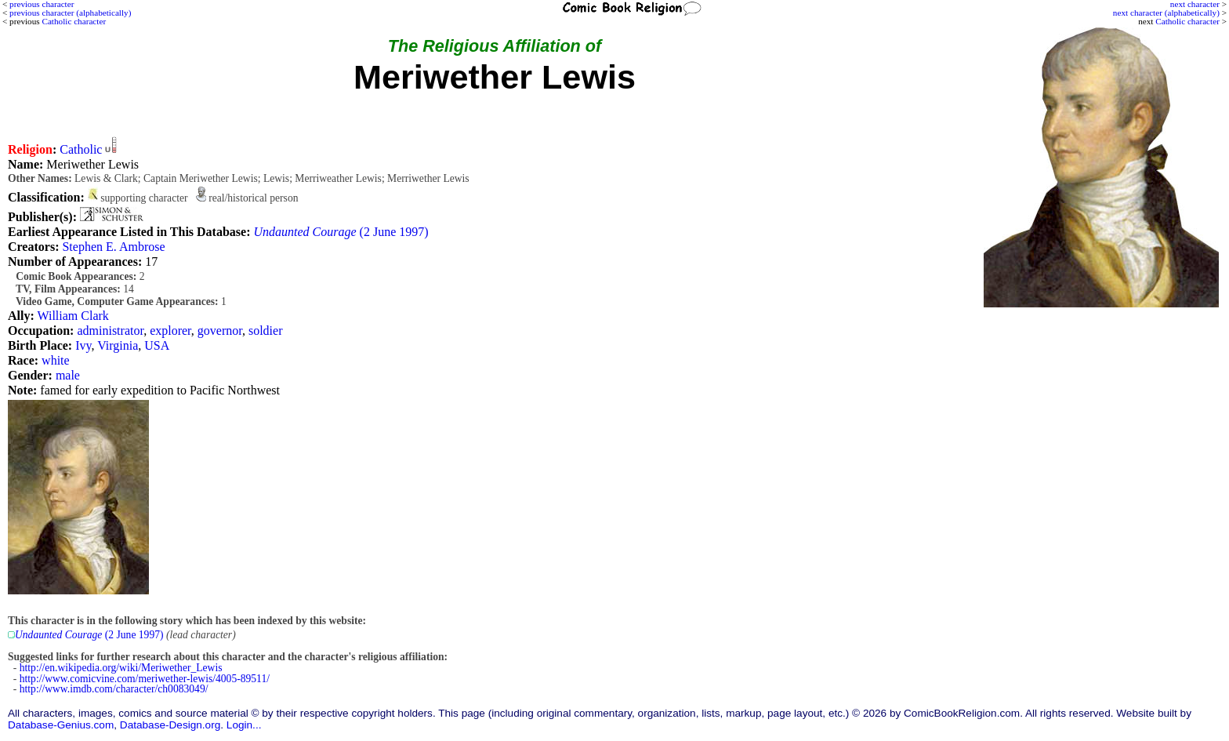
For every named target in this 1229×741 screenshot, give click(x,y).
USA (156, 345)
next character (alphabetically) (1166, 12)
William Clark (73, 315)
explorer (170, 330)
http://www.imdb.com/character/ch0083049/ (114, 689)
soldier (265, 330)
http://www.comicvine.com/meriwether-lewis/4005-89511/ (145, 679)
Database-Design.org (170, 725)
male (68, 375)
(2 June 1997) (341, 231)
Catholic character (1187, 21)
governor (220, 330)
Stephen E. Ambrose (113, 246)
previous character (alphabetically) (70, 12)
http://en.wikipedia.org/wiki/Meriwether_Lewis (121, 668)
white (56, 360)
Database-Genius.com (61, 725)
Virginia (117, 345)
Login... (244, 725)
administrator (110, 330)
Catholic (81, 149)
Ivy (83, 345)
